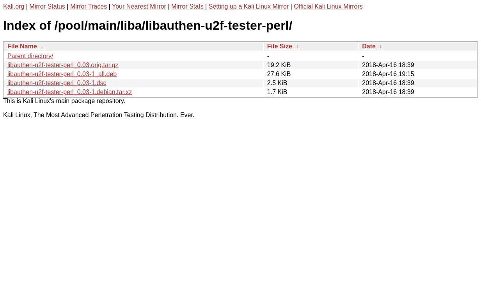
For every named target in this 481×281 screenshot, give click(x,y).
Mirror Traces (88, 6)
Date (369, 46)
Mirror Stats (187, 6)
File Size (279, 46)
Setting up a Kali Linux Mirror (249, 6)
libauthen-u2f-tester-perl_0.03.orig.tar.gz (63, 65)
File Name (22, 46)
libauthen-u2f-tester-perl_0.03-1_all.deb (62, 74)
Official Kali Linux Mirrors (328, 6)
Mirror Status (47, 6)
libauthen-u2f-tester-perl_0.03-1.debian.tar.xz (69, 92)
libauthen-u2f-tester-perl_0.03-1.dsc (56, 83)
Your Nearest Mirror (139, 6)
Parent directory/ (30, 56)
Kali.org (13, 6)
